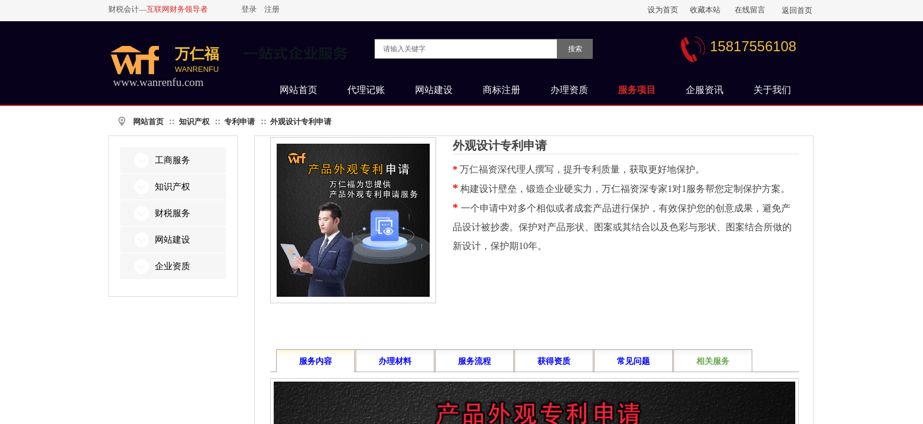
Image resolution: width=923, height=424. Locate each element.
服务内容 (315, 361)
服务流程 (474, 361)
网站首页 (148, 121)
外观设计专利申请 (300, 121)
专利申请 (239, 121)
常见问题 (633, 361)
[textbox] (465, 49)
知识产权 (194, 121)
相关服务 (712, 361)
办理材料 (395, 361)
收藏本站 (705, 9)
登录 (249, 9)
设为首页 (663, 9)
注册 (272, 9)
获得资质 (553, 361)
